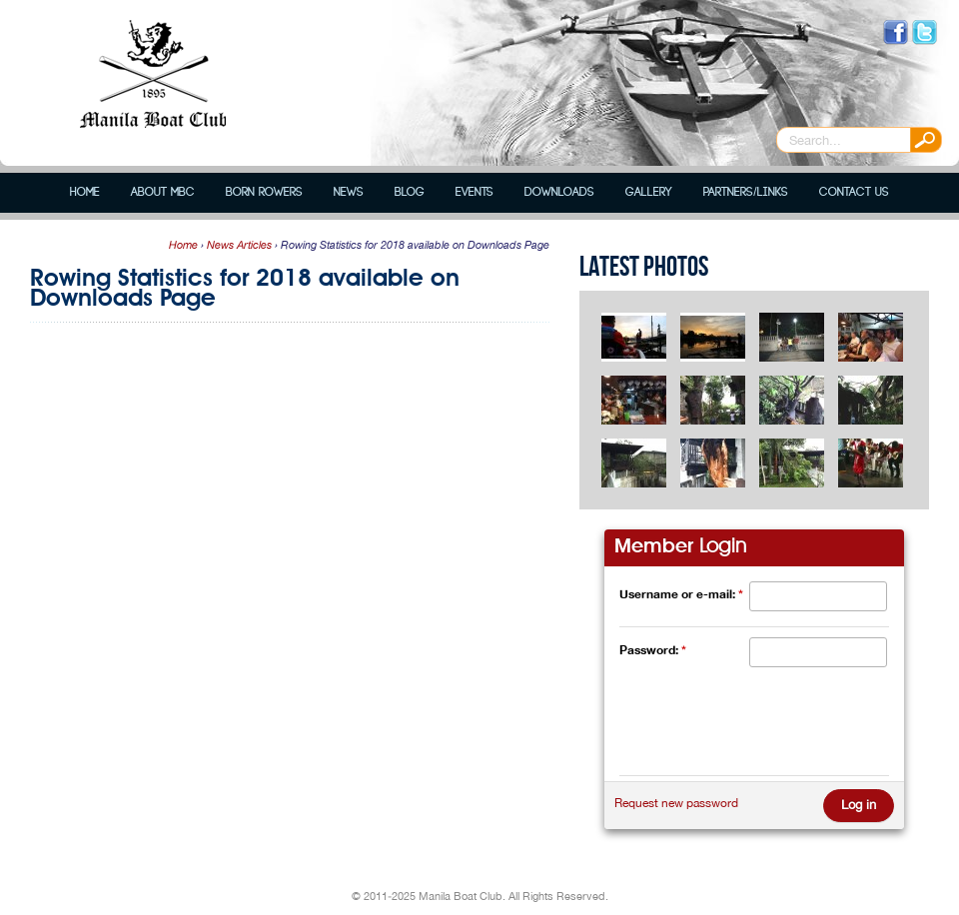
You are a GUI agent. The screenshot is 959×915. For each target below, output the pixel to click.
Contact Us (854, 192)
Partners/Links (745, 192)
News (349, 192)
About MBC (163, 192)
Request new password (676, 803)
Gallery (648, 192)
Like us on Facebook (895, 32)
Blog (410, 192)
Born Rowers (264, 192)
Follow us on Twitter (924, 32)
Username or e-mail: (681, 593)
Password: (652, 649)
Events (474, 192)
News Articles (239, 245)
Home (85, 192)
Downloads (559, 192)
